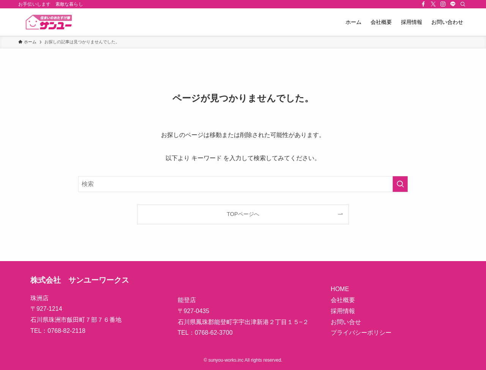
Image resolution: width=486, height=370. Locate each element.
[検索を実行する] (400, 184)
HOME (340, 289)
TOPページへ (243, 214)
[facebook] (423, 4)
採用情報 (343, 311)
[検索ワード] (243, 184)
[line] (453, 4)
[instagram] (443, 4)
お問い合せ (346, 322)
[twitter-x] (433, 4)
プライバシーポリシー (361, 332)
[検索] (463, 4)
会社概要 (343, 300)
